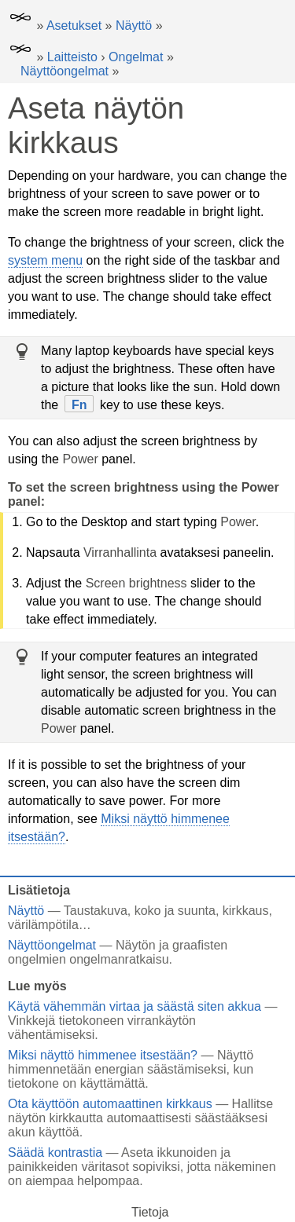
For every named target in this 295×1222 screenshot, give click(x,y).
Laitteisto (72, 57)
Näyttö (134, 25)
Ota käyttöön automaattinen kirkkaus (110, 1103)
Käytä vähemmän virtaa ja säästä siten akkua (134, 1006)
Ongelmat (136, 57)
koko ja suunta (175, 910)
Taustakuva (95, 910)
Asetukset (73, 25)
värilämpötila (43, 924)
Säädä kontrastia (55, 1152)
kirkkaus (246, 910)
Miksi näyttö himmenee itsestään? (102, 1055)
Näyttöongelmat (64, 71)
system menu (45, 260)
